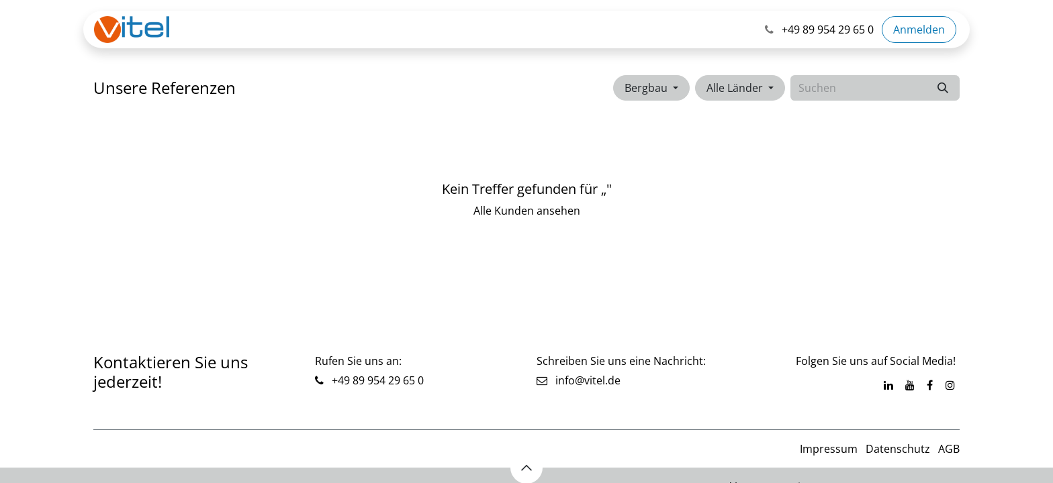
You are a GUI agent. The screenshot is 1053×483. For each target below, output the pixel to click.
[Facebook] (929, 385)
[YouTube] (910, 385)
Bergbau (646, 87)
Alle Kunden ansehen (526, 210)
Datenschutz (898, 448)
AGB (949, 448)
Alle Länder (734, 87)
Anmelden (919, 29)
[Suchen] (943, 88)
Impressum (829, 448)
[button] (651, 88)
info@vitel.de (579, 380)
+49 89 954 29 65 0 (376, 380)
